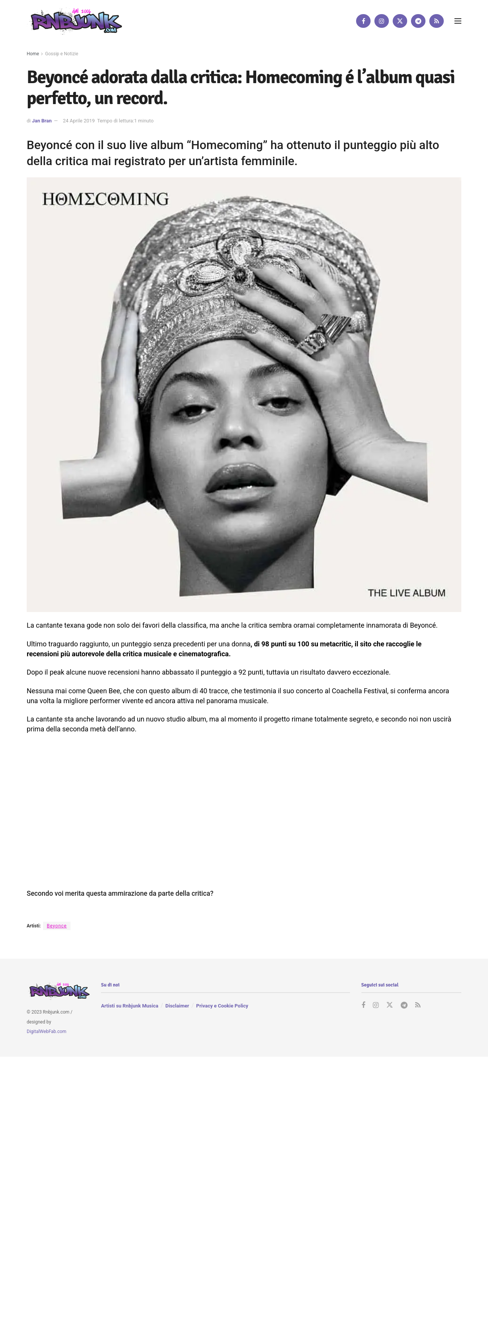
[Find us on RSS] (436, 21)
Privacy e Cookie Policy (222, 1006)
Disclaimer (177, 1006)
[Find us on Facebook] (363, 21)
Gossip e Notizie (61, 53)
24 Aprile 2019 (79, 121)
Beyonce (57, 926)
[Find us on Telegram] (418, 21)
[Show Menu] (457, 21)
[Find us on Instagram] (381, 21)
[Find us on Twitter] (400, 21)
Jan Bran (42, 121)
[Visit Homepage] (74, 21)
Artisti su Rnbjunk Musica (129, 1006)
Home (33, 53)
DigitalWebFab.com (46, 1031)
